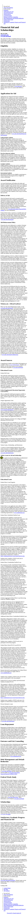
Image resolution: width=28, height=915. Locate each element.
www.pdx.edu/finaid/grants (7, 453)
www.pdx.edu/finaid (6, 36)
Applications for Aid (8, 11)
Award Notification (8, 13)
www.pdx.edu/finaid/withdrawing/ (10, 354)
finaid (9, 814)
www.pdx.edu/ (4, 814)
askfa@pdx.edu (5, 35)
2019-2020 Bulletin (8, 7)
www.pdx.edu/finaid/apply (7, 219)
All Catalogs (7, 890)
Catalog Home (7, 888)
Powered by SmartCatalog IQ (14, 913)
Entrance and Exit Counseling (11, 17)
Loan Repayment (8, 15)
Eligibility (6, 10)
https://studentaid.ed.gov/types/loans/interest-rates (13, 556)
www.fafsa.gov (18, 86)
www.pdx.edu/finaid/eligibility (8, 880)
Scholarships (7, 21)
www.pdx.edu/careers (13, 797)
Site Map (6, 889)
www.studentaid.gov (14, 364)
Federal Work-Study (8, 19)
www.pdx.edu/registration (7, 308)
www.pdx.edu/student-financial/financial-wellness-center (10, 773)
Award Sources (7, 14)
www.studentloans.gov (19, 512)
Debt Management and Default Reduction (14, 18)
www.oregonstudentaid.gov (7, 409)
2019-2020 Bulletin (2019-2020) (11, 5)
